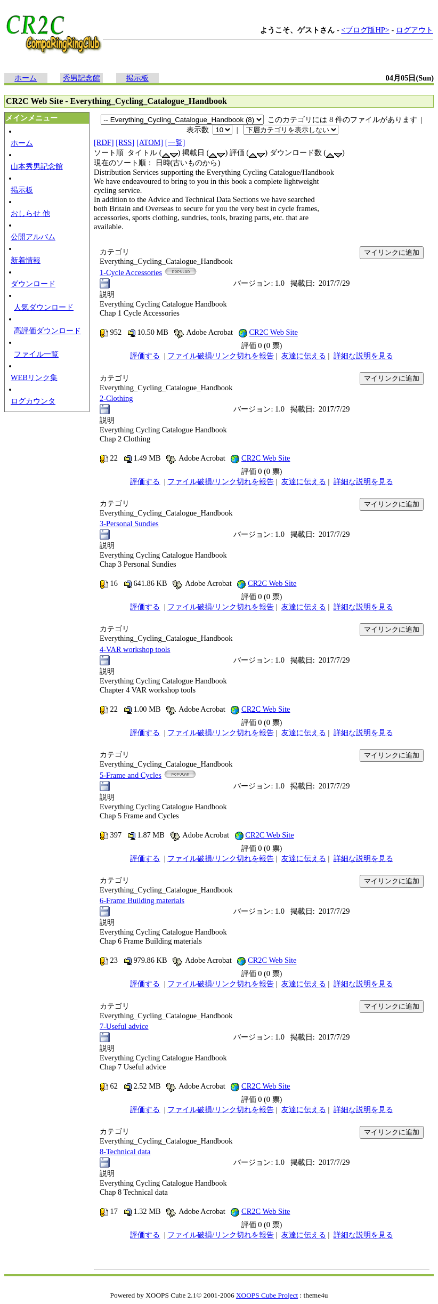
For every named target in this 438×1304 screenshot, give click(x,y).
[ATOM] (149, 142)
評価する (145, 355)
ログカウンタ (33, 401)
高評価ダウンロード (47, 330)
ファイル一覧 (36, 354)
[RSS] (125, 142)
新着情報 (25, 260)
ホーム (25, 78)
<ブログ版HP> (365, 30)
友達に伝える (303, 355)
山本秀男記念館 (37, 166)
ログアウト (414, 30)
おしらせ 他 (30, 213)
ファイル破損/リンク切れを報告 (220, 355)
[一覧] (175, 142)
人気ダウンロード (44, 307)
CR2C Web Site (273, 332)
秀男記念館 (81, 78)
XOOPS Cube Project (267, 1295)
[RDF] (104, 142)
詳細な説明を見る (363, 355)
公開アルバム (33, 236)
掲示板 (137, 78)
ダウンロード (33, 283)
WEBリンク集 (34, 377)
